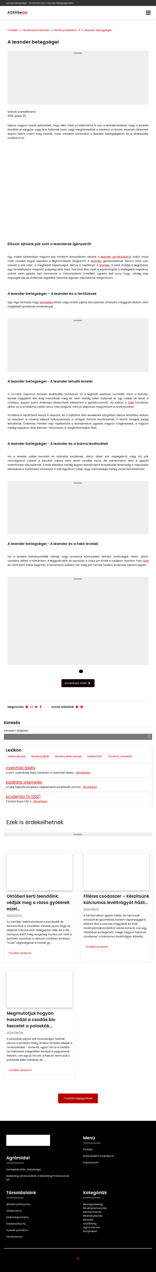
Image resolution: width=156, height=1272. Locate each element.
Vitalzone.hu (14, 1211)
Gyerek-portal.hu (17, 1230)
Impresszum (91, 1162)
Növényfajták (40, 756)
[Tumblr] (41, 707)
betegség (46, 302)
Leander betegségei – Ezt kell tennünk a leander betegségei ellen (39, 3)
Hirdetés (78, 53)
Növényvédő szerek (68, 756)
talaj (131, 403)
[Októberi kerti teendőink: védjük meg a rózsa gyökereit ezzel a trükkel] (39, 906)
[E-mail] (31, 707)
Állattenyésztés (92, 1216)
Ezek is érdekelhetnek (34, 822)
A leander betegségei (96, 30)
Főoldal (12, 30)
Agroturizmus (91, 1227)
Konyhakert (90, 1231)
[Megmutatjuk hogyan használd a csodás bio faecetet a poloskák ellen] (39, 1024)
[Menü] (148, 13)
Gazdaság (90, 1223)
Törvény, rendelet (120, 756)
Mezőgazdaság (93, 1204)
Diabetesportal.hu (17, 1217)
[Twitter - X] (36, 707)
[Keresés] (149, 736)
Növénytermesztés (36, 30)
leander (96, 261)
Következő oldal (78, 683)
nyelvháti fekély (21, 767)
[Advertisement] (77, 79)
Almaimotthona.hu (18, 1204)
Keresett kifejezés (16, 731)
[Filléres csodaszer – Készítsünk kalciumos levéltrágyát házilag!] (116, 906)
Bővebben (83, 773)
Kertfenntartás (92, 1212)
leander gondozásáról (116, 257)
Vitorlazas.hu (14, 1236)
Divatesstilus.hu (16, 1223)
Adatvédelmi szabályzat (98, 1156)
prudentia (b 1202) (23, 796)
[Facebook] (27, 707)
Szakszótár (94, 756)
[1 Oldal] (81, 671)
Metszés (88, 1219)
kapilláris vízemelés (24, 782)
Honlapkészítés (16, 1169)
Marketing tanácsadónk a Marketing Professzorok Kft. (37, 1178)
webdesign (34, 1169)
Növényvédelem (65, 30)
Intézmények (17, 756)
